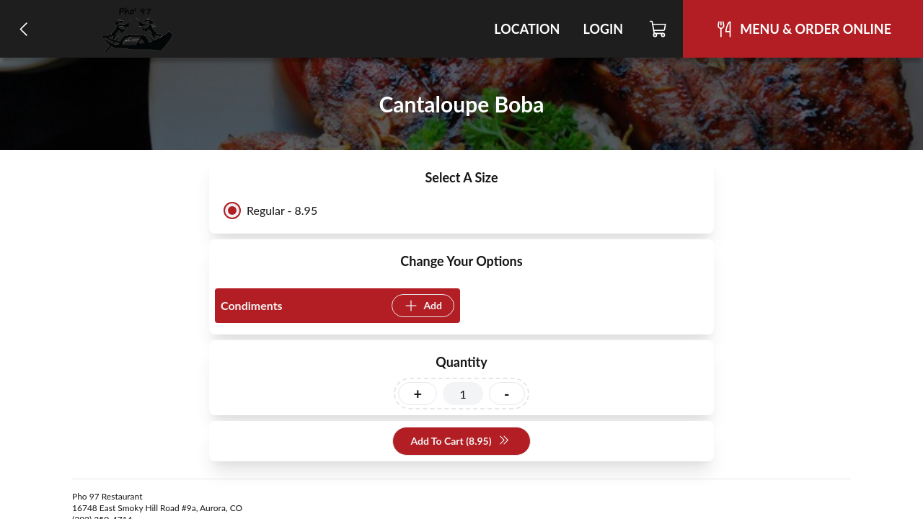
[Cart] (659, 29)
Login (603, 29)
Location (527, 29)
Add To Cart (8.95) (459, 441)
